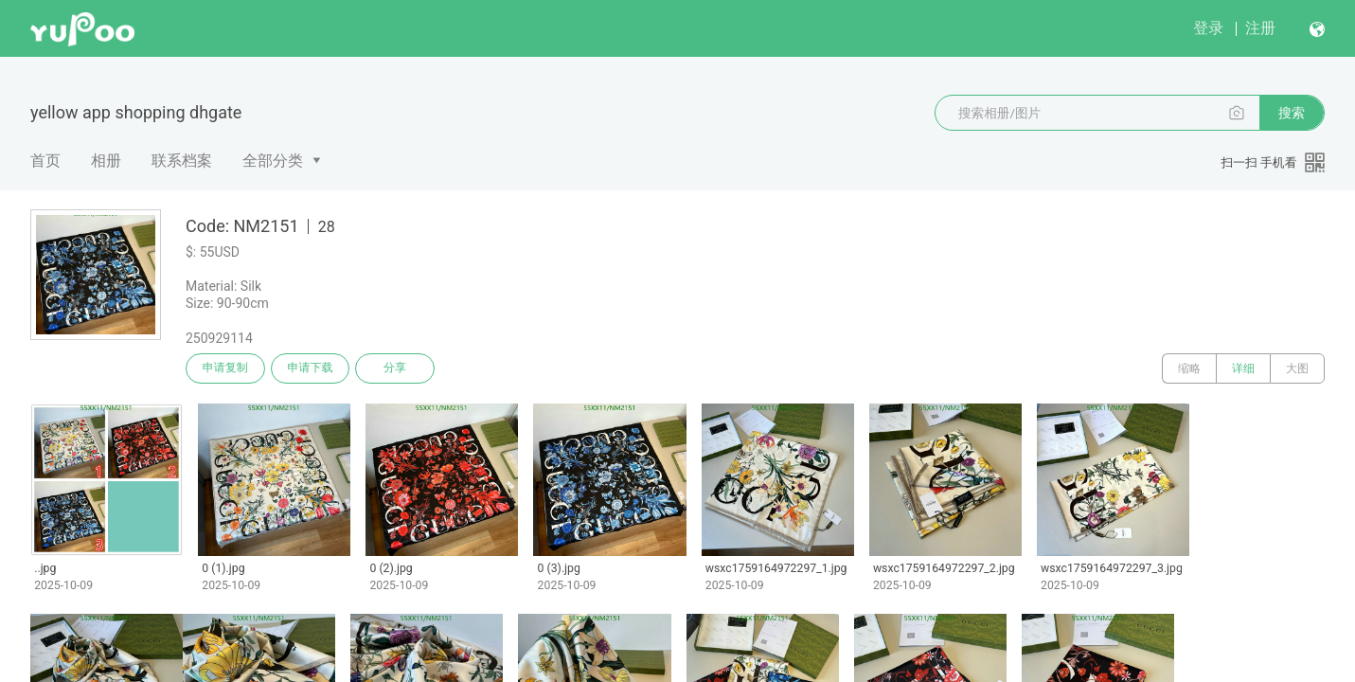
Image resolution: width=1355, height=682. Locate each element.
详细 (1243, 368)
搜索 (1291, 112)
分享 (395, 368)
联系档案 (182, 161)
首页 (45, 161)
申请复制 (225, 368)
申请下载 (310, 368)
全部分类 (272, 161)
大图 (1297, 368)
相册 (106, 161)
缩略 (1189, 368)
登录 (1208, 28)
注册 (1260, 28)
